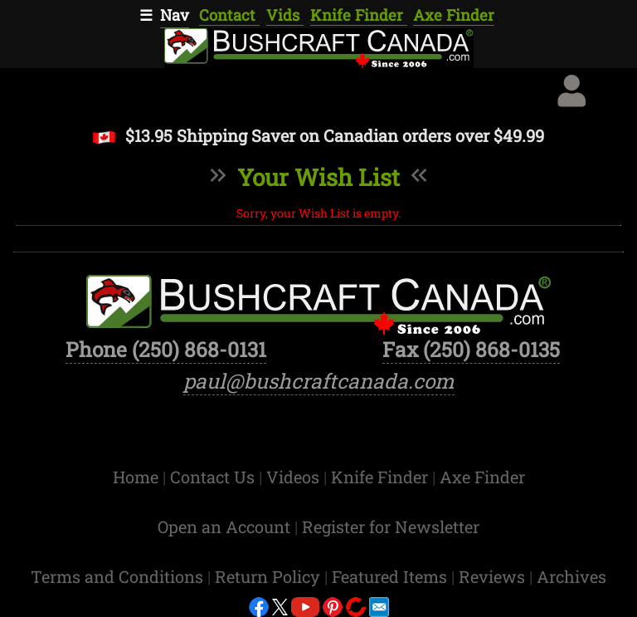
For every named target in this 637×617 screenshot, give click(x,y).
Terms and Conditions (119, 576)
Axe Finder (453, 15)
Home (138, 476)
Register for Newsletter (390, 526)
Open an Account (224, 526)
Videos (294, 476)
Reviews (494, 576)
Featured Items (391, 576)
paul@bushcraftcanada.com (319, 380)
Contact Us (214, 476)
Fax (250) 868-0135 (471, 349)
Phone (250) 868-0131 (166, 349)
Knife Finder (358, 15)
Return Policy (269, 576)
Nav (174, 15)
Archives (571, 576)
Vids (285, 15)
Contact (229, 15)
